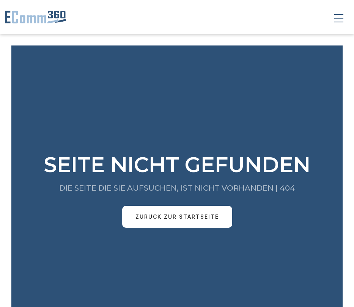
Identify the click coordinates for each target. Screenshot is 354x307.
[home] (34, 17)
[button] (338, 18)
